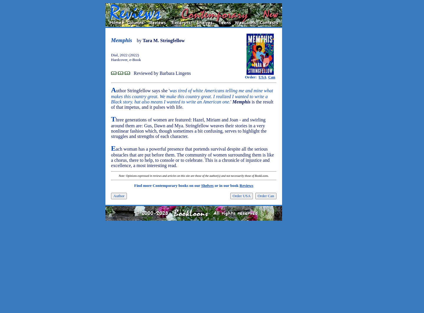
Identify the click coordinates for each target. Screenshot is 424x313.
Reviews (247, 185)
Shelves (207, 185)
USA (262, 77)
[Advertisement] (301, 91)
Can (271, 77)
